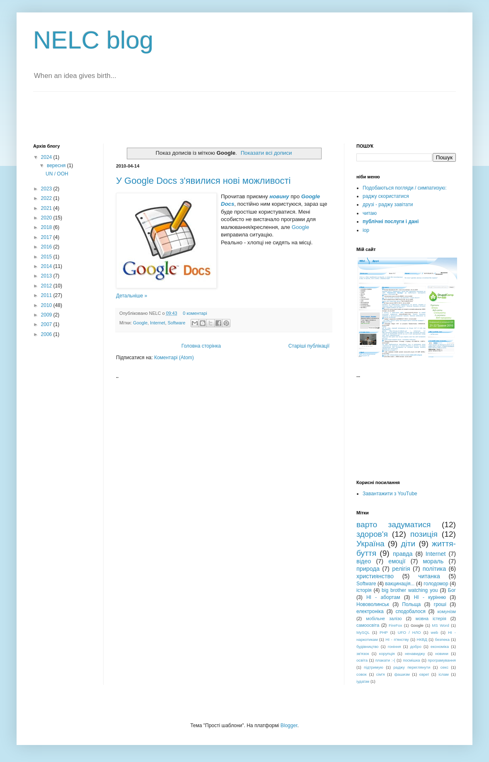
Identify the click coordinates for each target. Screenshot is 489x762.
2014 (47, 266)
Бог (452, 590)
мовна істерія (431, 618)
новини (441, 653)
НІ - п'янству (397, 639)
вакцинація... (399, 584)
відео (363, 561)
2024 (47, 157)
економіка (440, 646)
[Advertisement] (130, 116)
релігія (401, 568)
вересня (57, 165)
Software (177, 322)
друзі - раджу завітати (388, 204)
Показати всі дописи (266, 153)
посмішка (411, 660)
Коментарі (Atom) (174, 357)
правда (403, 553)
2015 (47, 257)
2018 (47, 227)
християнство (375, 576)
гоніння (394, 646)
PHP (384, 632)
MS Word (440, 625)
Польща (411, 604)
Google (301, 227)
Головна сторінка (201, 346)
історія (364, 590)
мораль (433, 561)
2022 (47, 198)
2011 (47, 295)
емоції (396, 561)
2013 (47, 276)
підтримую (373, 667)
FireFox (395, 625)
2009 (47, 315)
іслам (443, 674)
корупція (387, 653)
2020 (47, 218)
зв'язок (362, 653)
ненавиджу (415, 653)
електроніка (370, 611)
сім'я (380, 674)
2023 (47, 189)
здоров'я (372, 534)
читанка (429, 576)
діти (408, 543)
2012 (47, 286)
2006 (47, 334)
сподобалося (410, 611)
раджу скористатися (386, 196)
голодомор (436, 584)
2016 (47, 247)
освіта (362, 660)
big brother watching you (410, 590)
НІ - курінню (430, 597)
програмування (442, 660)
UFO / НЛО (409, 632)
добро (415, 646)
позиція (424, 534)
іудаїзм (362, 681)
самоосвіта (367, 625)
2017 (47, 237)
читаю (370, 213)
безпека (442, 639)
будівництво (367, 646)
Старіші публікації (308, 346)
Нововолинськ (372, 604)
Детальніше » (131, 296)
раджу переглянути (411, 667)
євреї (424, 674)
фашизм (401, 674)
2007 (47, 324)
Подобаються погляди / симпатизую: (405, 188)
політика (434, 568)
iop (366, 230)
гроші (440, 604)
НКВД (422, 639)
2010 (47, 305)
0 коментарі (195, 313)
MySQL (363, 632)
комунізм (446, 611)
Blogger (289, 725)
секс (444, 667)
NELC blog (93, 40)
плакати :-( (385, 660)
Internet (157, 322)
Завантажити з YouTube (390, 494)
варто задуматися (393, 524)
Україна (370, 543)
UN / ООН (57, 174)
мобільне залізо (384, 618)
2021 (47, 208)
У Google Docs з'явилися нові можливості (203, 180)
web (434, 632)
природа (368, 568)
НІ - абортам (383, 597)
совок (361, 674)
